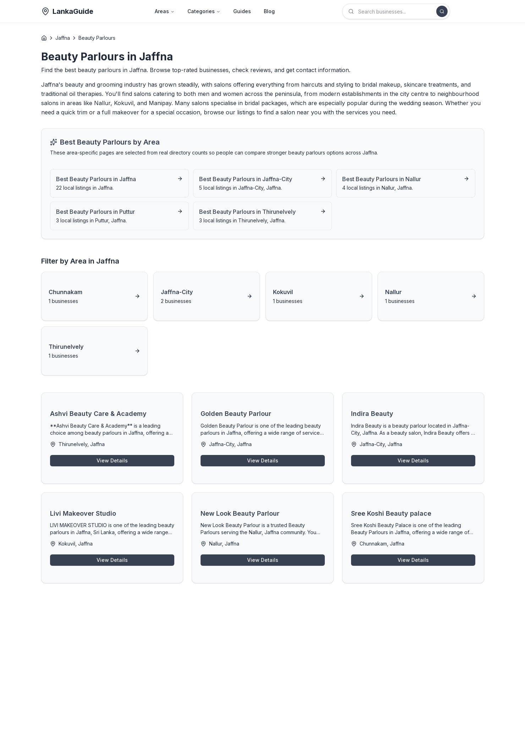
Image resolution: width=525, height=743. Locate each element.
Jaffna (62, 38)
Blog (269, 11)
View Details (112, 460)
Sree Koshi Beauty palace (391, 513)
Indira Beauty (372, 413)
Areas (165, 11)
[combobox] (396, 11)
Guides (242, 11)
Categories (203, 11)
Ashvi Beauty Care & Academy (98, 413)
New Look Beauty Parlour (240, 513)
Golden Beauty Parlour (236, 413)
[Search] (442, 11)
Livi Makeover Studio (83, 513)
